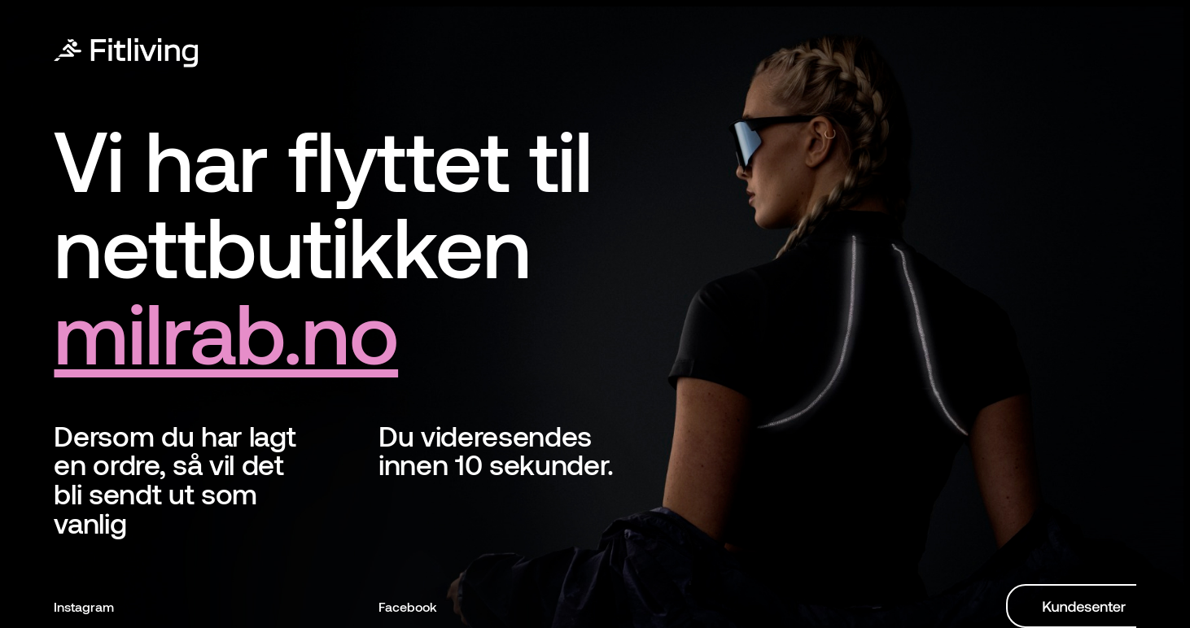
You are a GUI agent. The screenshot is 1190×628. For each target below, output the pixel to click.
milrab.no (226, 331)
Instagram (84, 606)
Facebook (407, 606)
